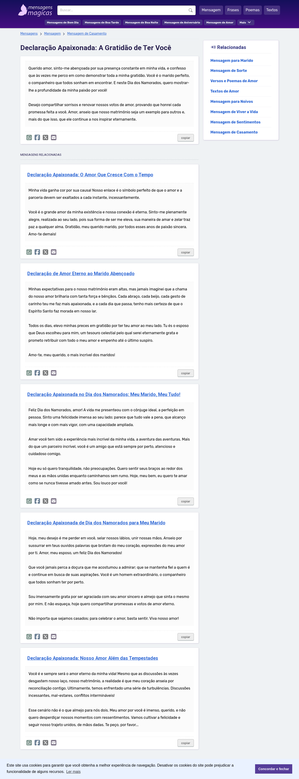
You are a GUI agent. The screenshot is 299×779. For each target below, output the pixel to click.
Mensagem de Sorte (228, 70)
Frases (233, 10)
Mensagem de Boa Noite (141, 22)
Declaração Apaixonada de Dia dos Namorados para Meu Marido (96, 523)
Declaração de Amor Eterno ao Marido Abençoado (81, 273)
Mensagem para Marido (231, 60)
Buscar (190, 10)
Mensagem (211, 10)
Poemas (253, 10)
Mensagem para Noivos (231, 101)
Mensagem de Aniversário (182, 22)
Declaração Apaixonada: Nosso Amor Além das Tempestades (92, 658)
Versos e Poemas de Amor (234, 81)
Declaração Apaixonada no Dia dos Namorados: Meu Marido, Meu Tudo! (103, 394)
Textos (272, 10)
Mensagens (29, 34)
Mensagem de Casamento (87, 34)
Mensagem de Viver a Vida (234, 112)
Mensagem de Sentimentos (235, 122)
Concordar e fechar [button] (273, 769)
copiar (185, 138)
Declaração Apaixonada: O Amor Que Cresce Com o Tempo (90, 175)
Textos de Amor (224, 91)
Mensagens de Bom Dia (63, 22)
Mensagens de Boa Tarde (102, 22)
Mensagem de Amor (219, 22)
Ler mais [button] (73, 772)
